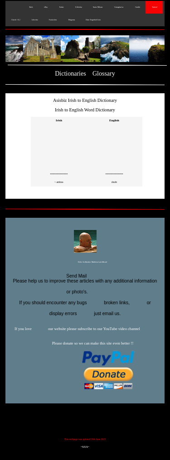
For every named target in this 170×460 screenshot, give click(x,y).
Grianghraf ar (118, 7)
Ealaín (60, 7)
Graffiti (137, 7)
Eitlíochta (78, 7)
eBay (46, 7)
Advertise (34, 20)
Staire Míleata (97, 7)
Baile (30, 7)
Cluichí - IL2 (15, 20)
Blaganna (71, 20)
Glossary (103, 73)
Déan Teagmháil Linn (93, 20)
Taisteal (154, 7)
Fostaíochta (53, 20)
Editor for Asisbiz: (85, 262)
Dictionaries (70, 73)
